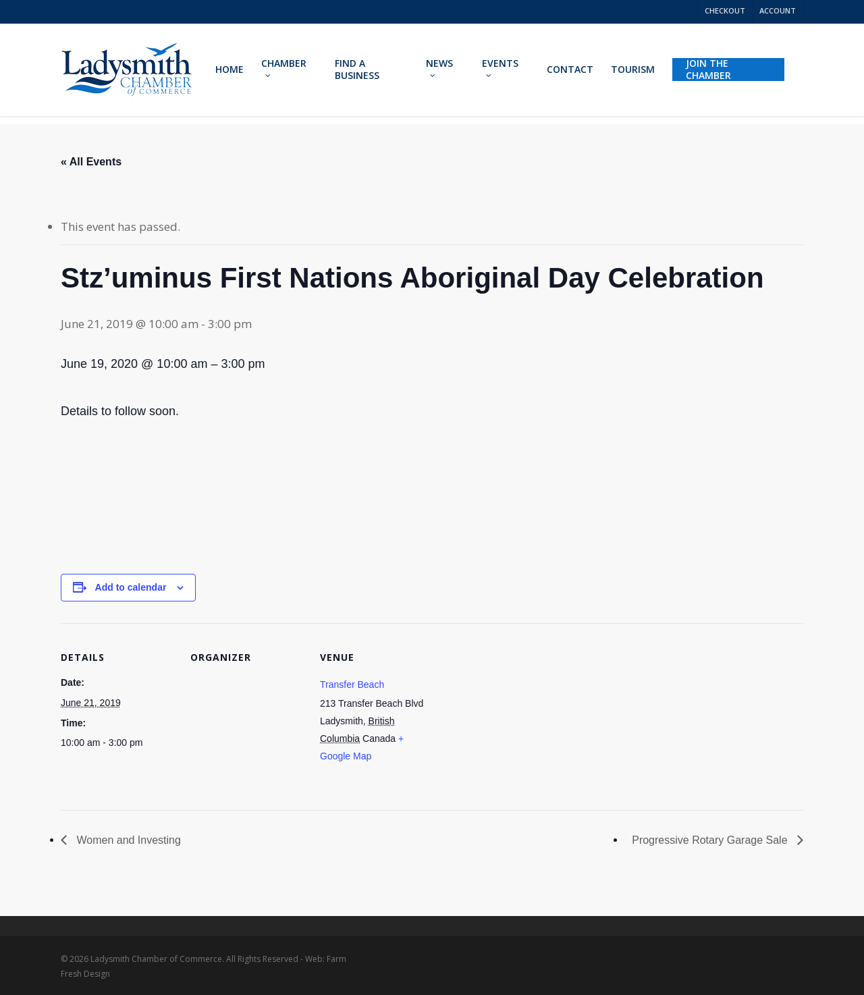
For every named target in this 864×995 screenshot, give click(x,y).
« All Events (91, 161)
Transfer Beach (352, 684)
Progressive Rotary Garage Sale (711, 840)
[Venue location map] (521, 716)
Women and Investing (127, 840)
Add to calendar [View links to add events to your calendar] (131, 587)
